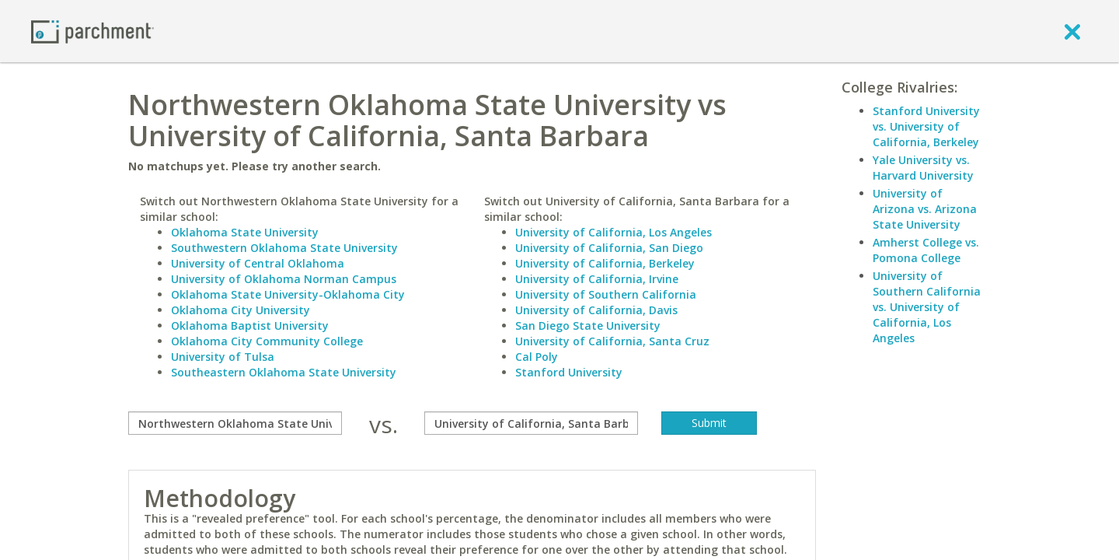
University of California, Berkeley (605, 263)
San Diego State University (588, 325)
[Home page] (92, 30)
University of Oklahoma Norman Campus (283, 278)
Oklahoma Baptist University (250, 325)
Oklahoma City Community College (267, 341)
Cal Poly (536, 356)
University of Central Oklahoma (257, 263)
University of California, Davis (596, 310)
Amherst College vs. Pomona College (926, 250)
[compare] (235, 423)
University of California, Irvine (596, 278)
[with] (531, 423)
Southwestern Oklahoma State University (284, 247)
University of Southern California (605, 294)
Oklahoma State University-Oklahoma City (288, 294)
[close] (1072, 31)
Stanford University (568, 372)
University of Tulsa (222, 356)
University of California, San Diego (609, 247)
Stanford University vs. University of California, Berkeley (926, 126)
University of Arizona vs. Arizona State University (925, 209)
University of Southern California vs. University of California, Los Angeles (927, 306)
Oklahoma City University (240, 310)
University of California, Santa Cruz (612, 341)
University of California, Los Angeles (613, 232)
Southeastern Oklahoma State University (283, 372)
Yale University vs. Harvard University (923, 167)
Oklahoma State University (245, 232)
